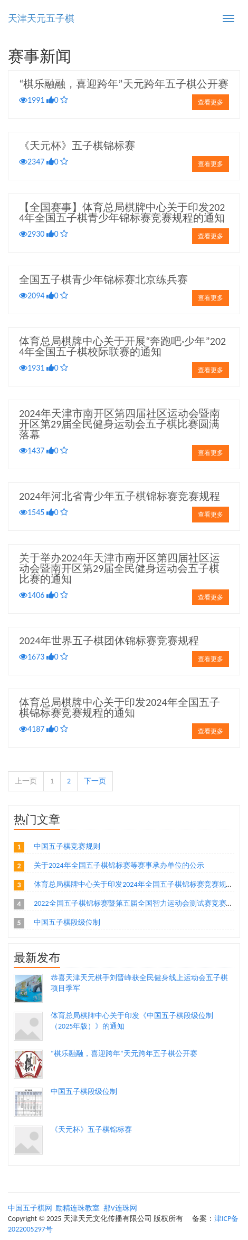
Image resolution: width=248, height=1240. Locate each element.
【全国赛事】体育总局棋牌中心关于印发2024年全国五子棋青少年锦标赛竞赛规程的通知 (122, 212)
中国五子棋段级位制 (67, 922)
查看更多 (210, 102)
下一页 (95, 781)
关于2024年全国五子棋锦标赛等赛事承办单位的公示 (119, 865)
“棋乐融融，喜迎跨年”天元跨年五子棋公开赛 (123, 84)
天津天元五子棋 (41, 18)
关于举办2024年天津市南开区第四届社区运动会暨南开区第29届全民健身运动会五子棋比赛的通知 (119, 568)
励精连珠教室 (77, 1208)
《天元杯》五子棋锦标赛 (77, 145)
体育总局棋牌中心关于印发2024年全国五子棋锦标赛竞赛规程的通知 (119, 707)
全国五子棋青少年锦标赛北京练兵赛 (103, 279)
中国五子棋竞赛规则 (67, 846)
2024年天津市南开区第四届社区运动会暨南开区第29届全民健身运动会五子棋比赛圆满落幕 (119, 424)
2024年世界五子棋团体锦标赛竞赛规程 (109, 640)
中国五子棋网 (30, 1208)
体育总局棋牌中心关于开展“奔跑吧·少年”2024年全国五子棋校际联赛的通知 (122, 346)
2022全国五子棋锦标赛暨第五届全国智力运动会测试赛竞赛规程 (137, 903)
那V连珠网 (120, 1208)
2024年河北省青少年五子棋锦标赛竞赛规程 (119, 496)
